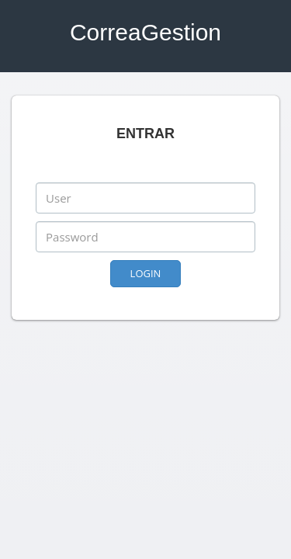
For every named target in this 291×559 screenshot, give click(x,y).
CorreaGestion (145, 32)
